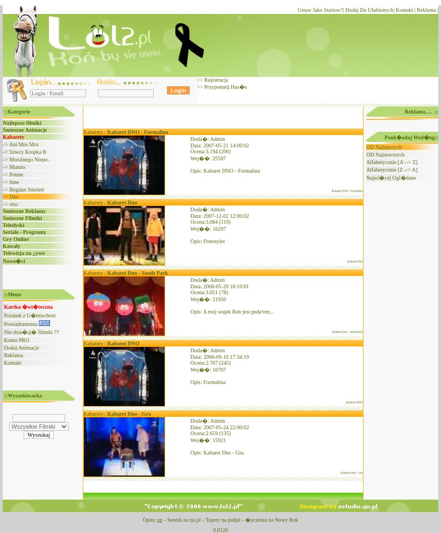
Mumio (17, 167)
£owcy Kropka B (28, 152)
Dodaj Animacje (21, 348)
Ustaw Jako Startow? (320, 10)
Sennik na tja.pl (184, 520)
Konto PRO (17, 340)
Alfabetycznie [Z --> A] (391, 170)
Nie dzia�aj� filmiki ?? (31, 332)
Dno (14, 197)
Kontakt (404, 10)
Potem (17, 174)
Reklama (426, 10)
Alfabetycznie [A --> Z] (391, 162)
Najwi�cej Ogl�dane (391, 178)
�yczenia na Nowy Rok (271, 520)
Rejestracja (215, 80)
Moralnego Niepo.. (30, 159)
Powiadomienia (27, 324)
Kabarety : (125, 132)
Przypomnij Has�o (225, 87)
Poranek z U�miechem (30, 315)
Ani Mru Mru (23, 144)
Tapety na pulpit (222, 520)
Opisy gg (152, 520)
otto (14, 204)
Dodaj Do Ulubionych (369, 10)
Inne (14, 182)
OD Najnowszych (385, 155)
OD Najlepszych (384, 147)
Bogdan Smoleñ (27, 190)
